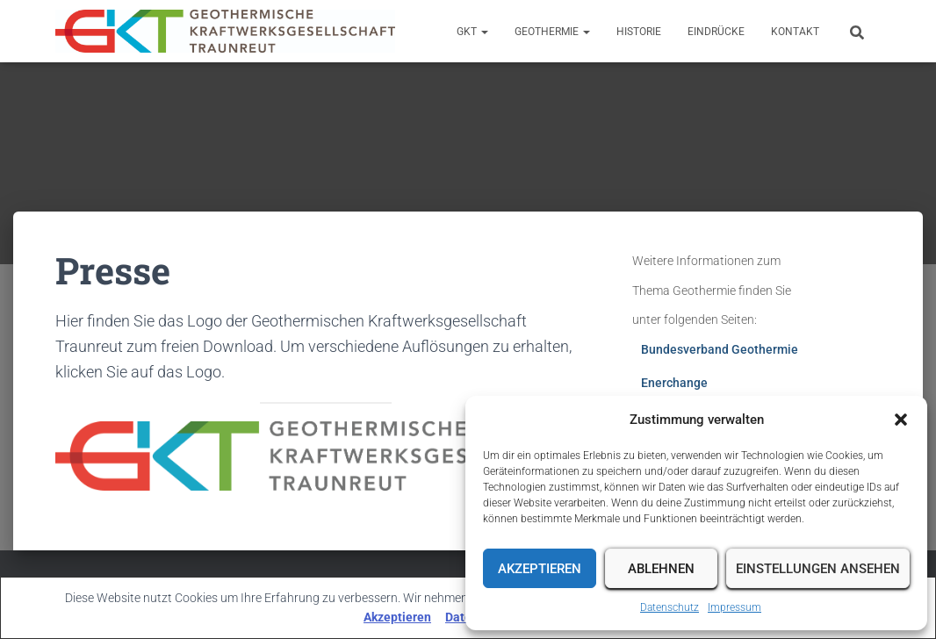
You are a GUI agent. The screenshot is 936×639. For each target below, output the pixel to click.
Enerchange (674, 383)
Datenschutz (669, 607)
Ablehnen (661, 569)
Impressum (734, 607)
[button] (901, 419)
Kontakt (795, 31)
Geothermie (552, 31)
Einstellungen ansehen (818, 569)
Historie (638, 31)
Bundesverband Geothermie (719, 349)
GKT (472, 31)
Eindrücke (716, 31)
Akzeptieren (539, 569)
